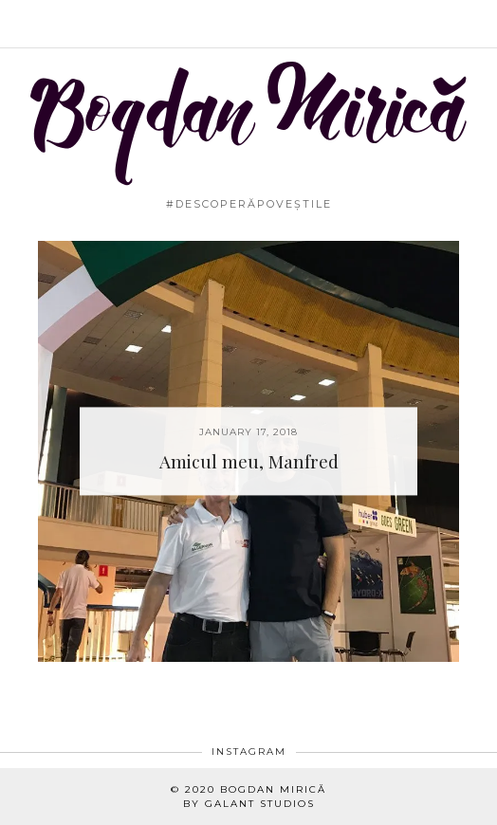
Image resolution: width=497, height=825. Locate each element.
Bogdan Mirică (273, 789)
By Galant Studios (249, 804)
